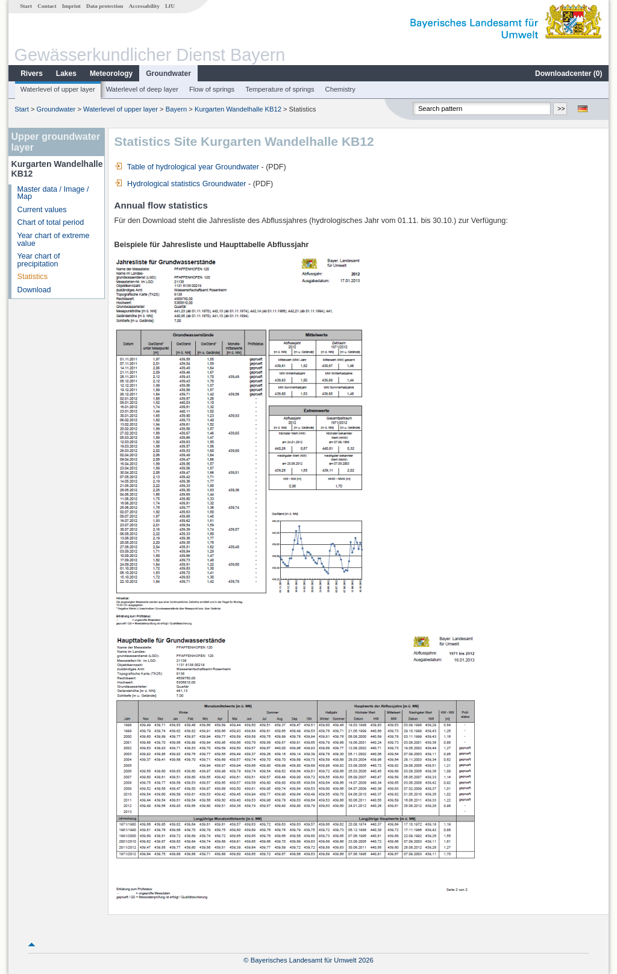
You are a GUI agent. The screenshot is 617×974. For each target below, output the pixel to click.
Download (34, 290)
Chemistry (340, 89)
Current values (42, 210)
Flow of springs (211, 89)
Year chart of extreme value (53, 239)
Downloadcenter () (568, 73)
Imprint (71, 6)
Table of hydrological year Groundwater (186, 167)
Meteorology (111, 73)
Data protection (104, 6)
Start (26, 6)
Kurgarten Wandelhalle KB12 (238, 109)
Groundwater (168, 73)
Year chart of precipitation (38, 260)
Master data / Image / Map (53, 193)
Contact (46, 6)
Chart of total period (50, 222)
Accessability (144, 6)
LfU (170, 6)
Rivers (31, 73)
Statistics (32, 276)
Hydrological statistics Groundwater (180, 184)
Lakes (66, 73)
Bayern (176, 109)
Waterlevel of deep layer (142, 89)
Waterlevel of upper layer (57, 89)
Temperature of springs (279, 89)
